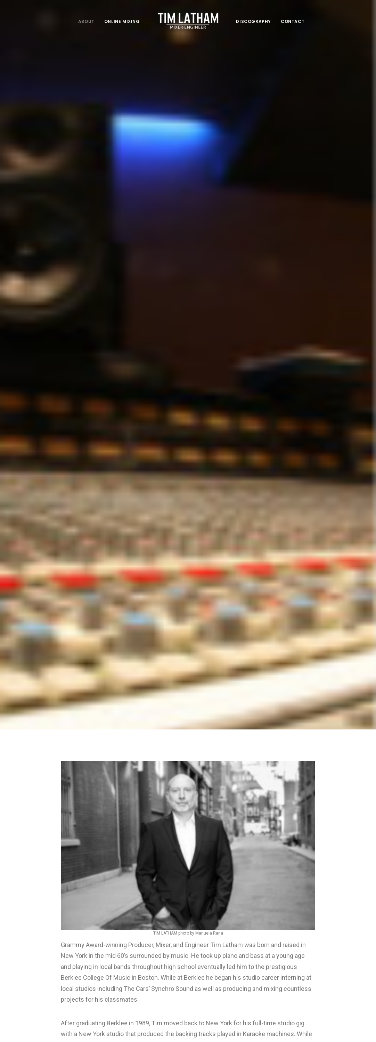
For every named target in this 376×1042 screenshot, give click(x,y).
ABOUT (86, 21)
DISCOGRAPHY (253, 21)
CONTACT (292, 21)
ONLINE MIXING (122, 21)
